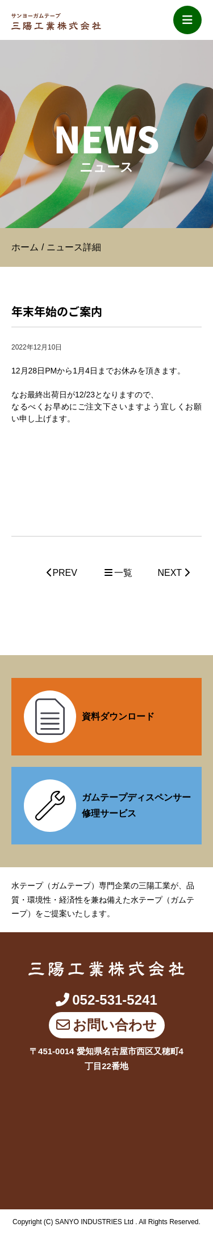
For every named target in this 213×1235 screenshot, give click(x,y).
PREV (62, 573)
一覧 (117, 573)
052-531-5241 (106, 1000)
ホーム (25, 247)
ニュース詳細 (74, 247)
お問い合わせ (106, 1025)
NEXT (173, 573)
